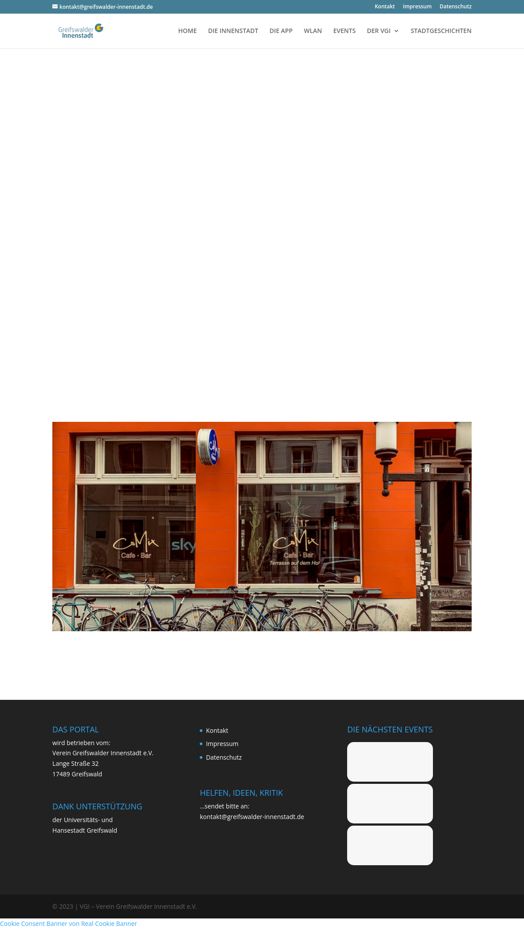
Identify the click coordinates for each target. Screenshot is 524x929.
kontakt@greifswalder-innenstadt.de (252, 816)
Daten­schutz (456, 7)
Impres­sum (417, 7)
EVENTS (344, 31)
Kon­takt (385, 7)
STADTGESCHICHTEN (440, 31)
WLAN (313, 31)
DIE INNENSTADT (233, 31)
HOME (187, 31)
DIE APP (281, 31)
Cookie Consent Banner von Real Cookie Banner (68, 923)
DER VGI (379, 31)
